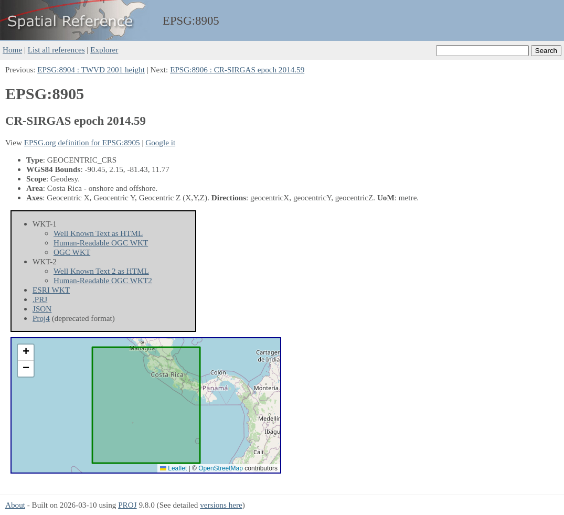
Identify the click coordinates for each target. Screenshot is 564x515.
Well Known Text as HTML (98, 233)
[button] (26, 353)
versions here (221, 504)
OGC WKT (72, 252)
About (15, 504)
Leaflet (173, 468)
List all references (56, 49)
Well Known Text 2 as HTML (101, 270)
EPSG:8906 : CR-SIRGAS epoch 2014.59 (237, 69)
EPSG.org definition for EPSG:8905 (82, 142)
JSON (42, 308)
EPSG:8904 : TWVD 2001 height (91, 69)
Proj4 (41, 318)
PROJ (127, 504)
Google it (160, 142)
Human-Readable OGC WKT (101, 242)
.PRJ (40, 299)
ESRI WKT (51, 289)
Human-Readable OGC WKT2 (103, 280)
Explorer (104, 49)
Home (12, 49)
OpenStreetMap (220, 468)
